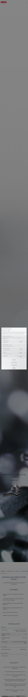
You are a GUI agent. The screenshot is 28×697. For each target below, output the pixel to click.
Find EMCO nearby (14, 480)
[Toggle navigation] (26, 2)
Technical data (10, 571)
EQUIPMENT (3, 571)
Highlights (17, 571)
